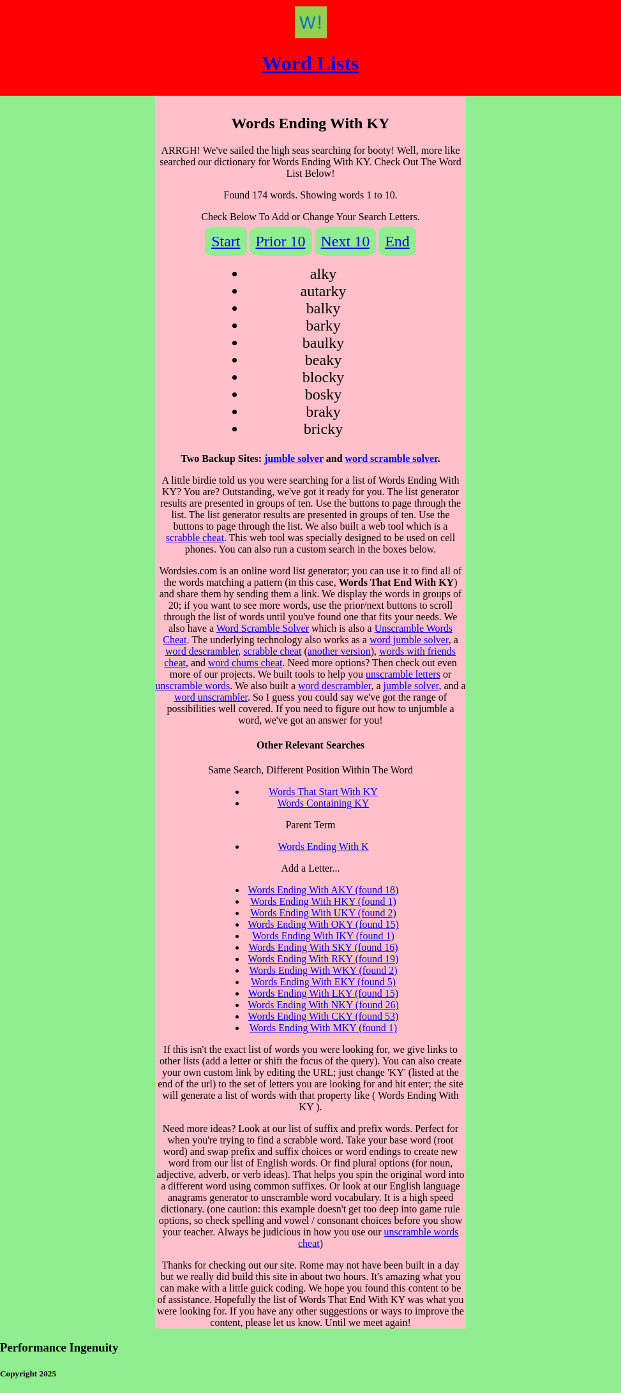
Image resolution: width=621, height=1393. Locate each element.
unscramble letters (403, 674)
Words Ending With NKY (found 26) (323, 1004)
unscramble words (192, 685)
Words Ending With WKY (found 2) (324, 970)
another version (339, 651)
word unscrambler (211, 697)
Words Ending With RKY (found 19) (323, 958)
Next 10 (345, 241)
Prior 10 (281, 241)
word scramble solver (391, 458)
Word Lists (310, 63)
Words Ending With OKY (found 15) (323, 924)
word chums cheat (245, 662)
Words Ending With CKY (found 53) (323, 1016)
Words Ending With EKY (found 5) (323, 981)
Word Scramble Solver (262, 628)
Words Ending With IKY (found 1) (323, 935)
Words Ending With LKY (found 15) (323, 993)
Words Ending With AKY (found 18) (323, 889)
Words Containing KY (324, 803)
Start (225, 241)
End (397, 241)
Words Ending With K (323, 846)
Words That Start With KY (323, 791)
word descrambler (201, 651)
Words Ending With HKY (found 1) (323, 901)
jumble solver (294, 458)
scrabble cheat (195, 537)
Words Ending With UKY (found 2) (323, 912)
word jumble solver (409, 639)
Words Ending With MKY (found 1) (323, 1027)
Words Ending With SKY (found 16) (323, 947)
